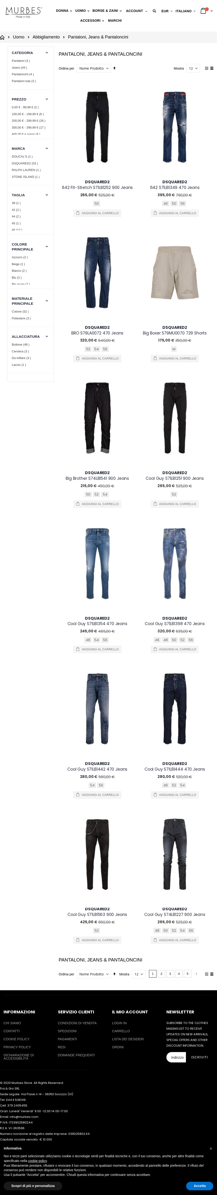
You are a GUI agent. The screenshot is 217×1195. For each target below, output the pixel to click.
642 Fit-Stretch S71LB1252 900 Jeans (97, 184)
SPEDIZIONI (67, 604)
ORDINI (118, 620)
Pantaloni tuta (24, 81)
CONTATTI (12, 604)
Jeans (20, 67)
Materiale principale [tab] (22, 301)
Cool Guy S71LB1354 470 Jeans (97, 365)
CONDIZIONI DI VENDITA (77, 596)
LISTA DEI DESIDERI (128, 612)
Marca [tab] (18, 148)
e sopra (26, 134)
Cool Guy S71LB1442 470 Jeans (97, 425)
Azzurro (20, 257)
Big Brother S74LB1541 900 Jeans (97, 304)
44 (17, 216)
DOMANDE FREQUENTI (76, 628)
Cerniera (21, 351)
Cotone (21, 311)
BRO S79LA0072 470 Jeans (97, 245)
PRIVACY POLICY (17, 620)
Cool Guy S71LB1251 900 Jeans (175, 304)
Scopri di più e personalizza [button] (33, 1186)
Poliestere (22, 318)
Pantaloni (21, 61)
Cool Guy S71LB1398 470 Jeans (175, 365)
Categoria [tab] (22, 53)
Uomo (18, 37)
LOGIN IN (119, 596)
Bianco (20, 270)
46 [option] (165, 203)
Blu (17, 277)
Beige (19, 264)
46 (18, 230)
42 (17, 210)
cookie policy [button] (37, 1161)
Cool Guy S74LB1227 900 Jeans (174, 485)
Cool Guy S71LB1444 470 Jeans (175, 425)
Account (134, 11)
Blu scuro (21, 284)
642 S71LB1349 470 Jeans (175, 184)
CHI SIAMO (12, 596)
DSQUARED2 (25, 163)
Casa (3, 37)
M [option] (174, 263)
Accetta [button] (200, 1186)
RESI (62, 620)
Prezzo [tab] (19, 99)
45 (17, 223)
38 (17, 203)
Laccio (19, 365)
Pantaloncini (23, 74)
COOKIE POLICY (17, 612)
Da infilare (22, 358)
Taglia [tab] (18, 195)
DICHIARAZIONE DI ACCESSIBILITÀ (19, 630)
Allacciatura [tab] (26, 336)
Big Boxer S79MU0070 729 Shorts (175, 245)
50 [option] (96, 203)
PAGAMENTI (67, 612)
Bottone (21, 344)
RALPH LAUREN (27, 170)
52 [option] (88, 263)
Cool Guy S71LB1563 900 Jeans (97, 485)
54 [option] (96, 263)
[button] (155, 11)
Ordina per (66, 68)
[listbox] (97, 204)
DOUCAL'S (23, 156)
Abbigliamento (46, 37)
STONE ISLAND (26, 177)
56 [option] (182, 203)
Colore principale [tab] (22, 246)
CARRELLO (121, 604)
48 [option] (88, 383)
